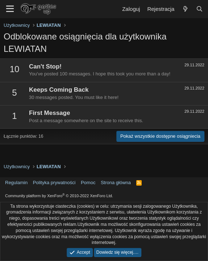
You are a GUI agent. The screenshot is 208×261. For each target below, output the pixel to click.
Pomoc (88, 182)
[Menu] (9, 9)
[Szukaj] (199, 9)
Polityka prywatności (54, 182)
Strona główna (116, 182)
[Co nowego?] (185, 9)
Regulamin (16, 182)
